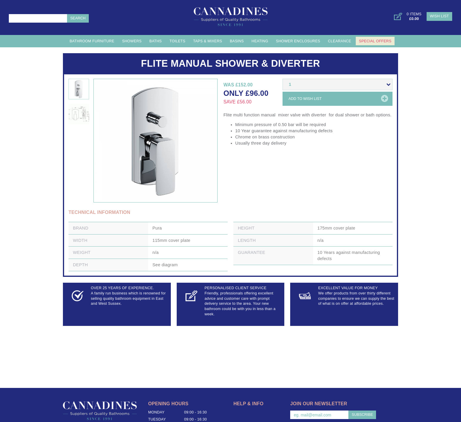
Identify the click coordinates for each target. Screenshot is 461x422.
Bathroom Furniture (92, 41)
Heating (260, 41)
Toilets (178, 41)
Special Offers (375, 41)
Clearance (339, 41)
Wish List (439, 16)
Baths (155, 41)
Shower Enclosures (298, 41)
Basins (237, 41)
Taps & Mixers (207, 41)
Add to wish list (305, 99)
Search (78, 18)
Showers (132, 41)
